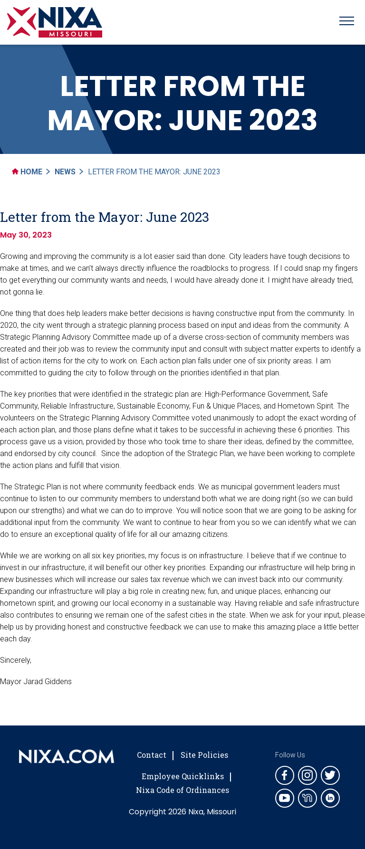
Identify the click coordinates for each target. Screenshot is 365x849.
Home (27, 171)
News (65, 171)
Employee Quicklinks (183, 776)
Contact (151, 755)
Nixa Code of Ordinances (182, 790)
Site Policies (204, 755)
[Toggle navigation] (346, 22)
